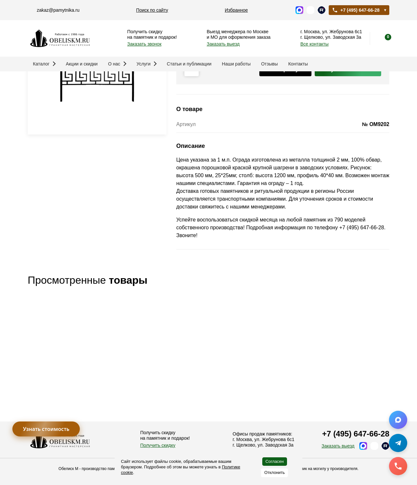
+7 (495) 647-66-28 (356, 10)
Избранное (236, 10)
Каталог (44, 63)
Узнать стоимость (46, 429)
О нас (117, 63)
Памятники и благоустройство (89, 81)
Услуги (147, 63)
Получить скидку (157, 445)
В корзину (285, 141)
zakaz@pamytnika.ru (58, 10)
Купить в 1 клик (348, 141)
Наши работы (236, 63)
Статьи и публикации (189, 63)
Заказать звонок (144, 44)
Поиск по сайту (152, 10)
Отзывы (269, 63)
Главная (38, 81)
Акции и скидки (82, 63)
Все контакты (314, 44)
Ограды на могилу (154, 81)
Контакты (298, 63)
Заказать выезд (223, 44)
